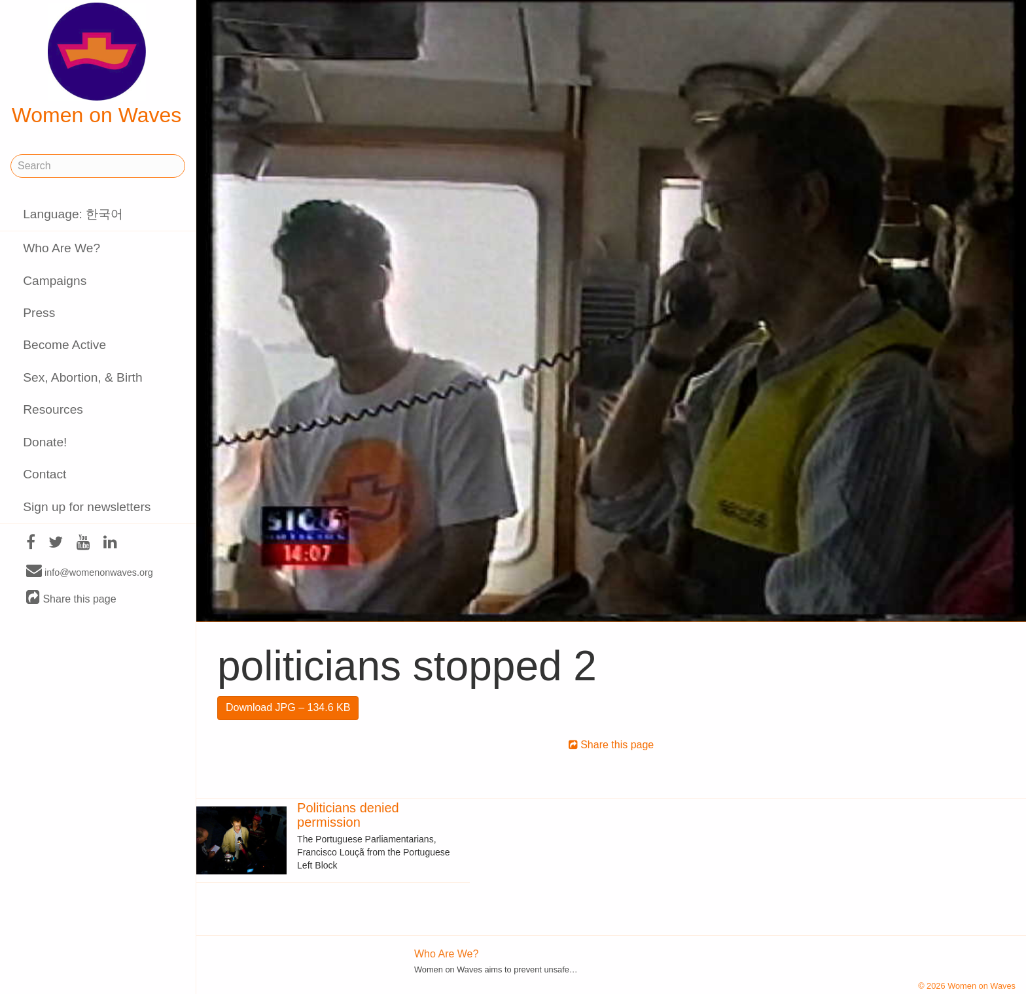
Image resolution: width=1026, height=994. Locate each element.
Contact (44, 474)
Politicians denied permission (348, 815)
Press (39, 313)
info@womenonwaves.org (89, 571)
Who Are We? (61, 248)
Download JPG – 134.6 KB (288, 707)
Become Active (64, 345)
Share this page (71, 598)
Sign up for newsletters (86, 507)
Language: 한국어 (73, 214)
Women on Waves (97, 65)
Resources (53, 409)
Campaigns (54, 281)
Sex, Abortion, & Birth (82, 377)
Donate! (45, 442)
